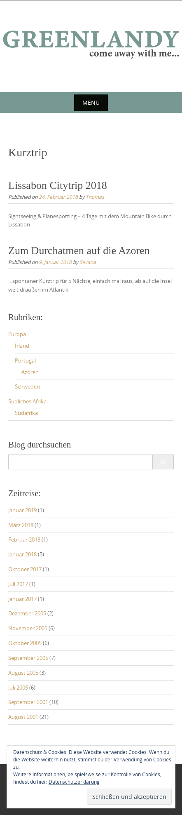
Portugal (25, 360)
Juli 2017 (18, 584)
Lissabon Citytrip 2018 (57, 185)
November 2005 (27, 628)
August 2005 (23, 672)
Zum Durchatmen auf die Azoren (79, 251)
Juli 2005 (18, 687)
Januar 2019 (22, 510)
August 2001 (23, 717)
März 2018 (20, 525)
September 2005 (28, 658)
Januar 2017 (22, 599)
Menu (91, 102)
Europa (17, 334)
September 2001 (28, 702)
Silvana (87, 262)
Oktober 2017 (25, 569)
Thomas (95, 196)
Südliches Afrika (27, 401)
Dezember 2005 (27, 613)
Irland (22, 345)
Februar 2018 (24, 539)
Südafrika (26, 413)
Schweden (27, 386)
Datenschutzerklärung (74, 781)
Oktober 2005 (25, 643)
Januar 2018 (22, 554)
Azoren (30, 372)
